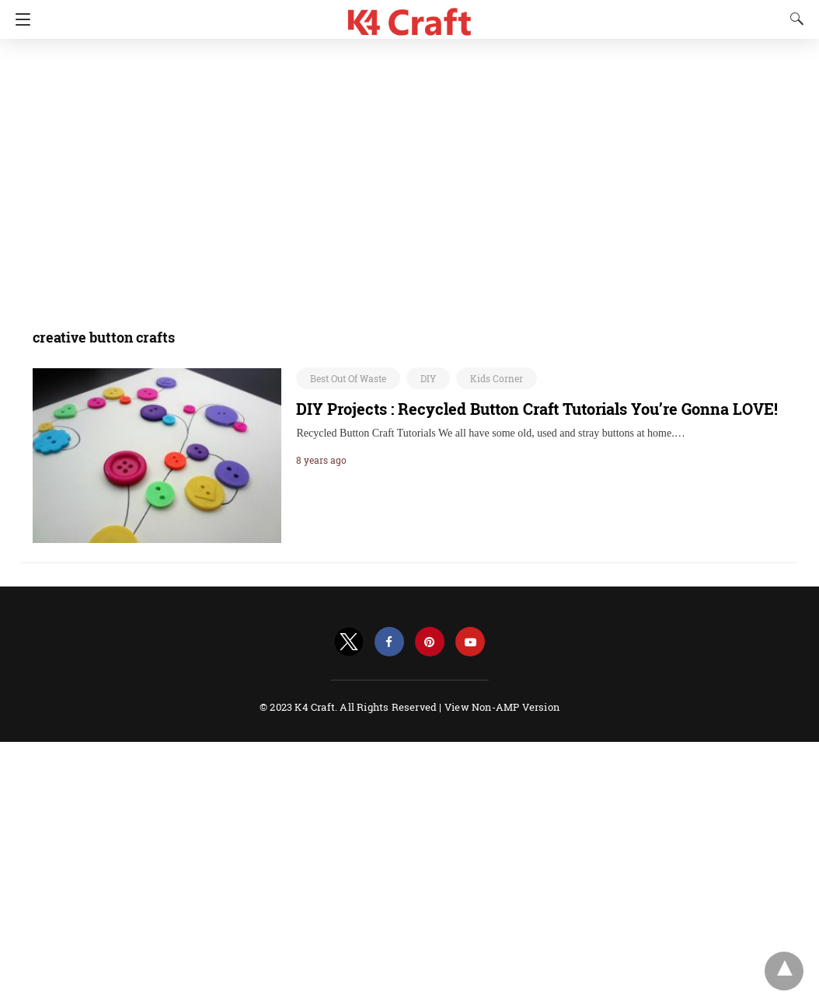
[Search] (793, 19)
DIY (428, 378)
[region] (404, 174)
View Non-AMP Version (501, 707)
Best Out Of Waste (348, 378)
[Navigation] (19, 19)
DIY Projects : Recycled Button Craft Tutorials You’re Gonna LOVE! (537, 409)
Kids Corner (496, 378)
